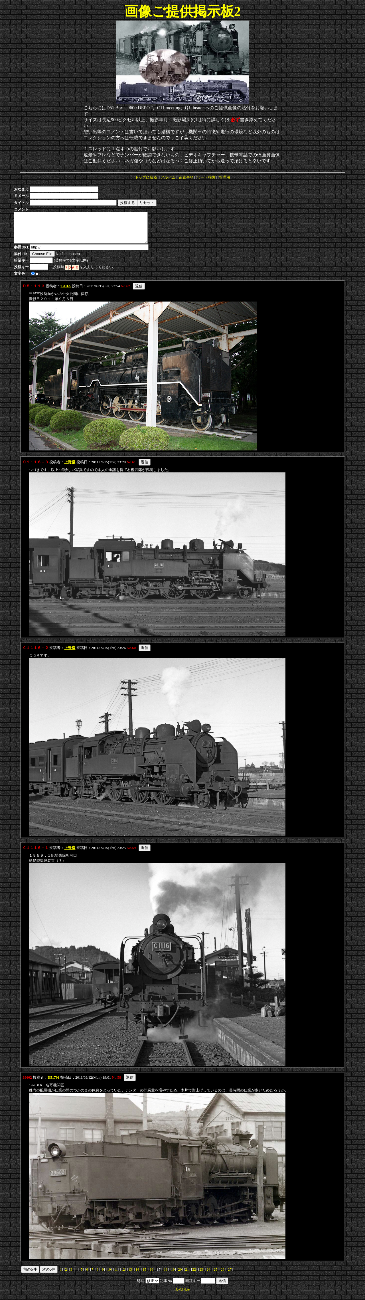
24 (208, 1275)
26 (222, 1275)
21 (187, 1275)
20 (180, 1275)
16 (151, 1275)
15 (144, 1275)
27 (230, 1275)
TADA (65, 292)
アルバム (168, 177)
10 (109, 1275)
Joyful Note (182, 1295)
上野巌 (69, 468)
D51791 (54, 1083)
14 (137, 1275)
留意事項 (186, 177)
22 (194, 1275)
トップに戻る (146, 177)
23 (201, 1275)
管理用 (224, 177)
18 (166, 1275)
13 (130, 1275)
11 (116, 1275)
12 (123, 1275)
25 (215, 1275)
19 (173, 1275)
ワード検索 (206, 177)
